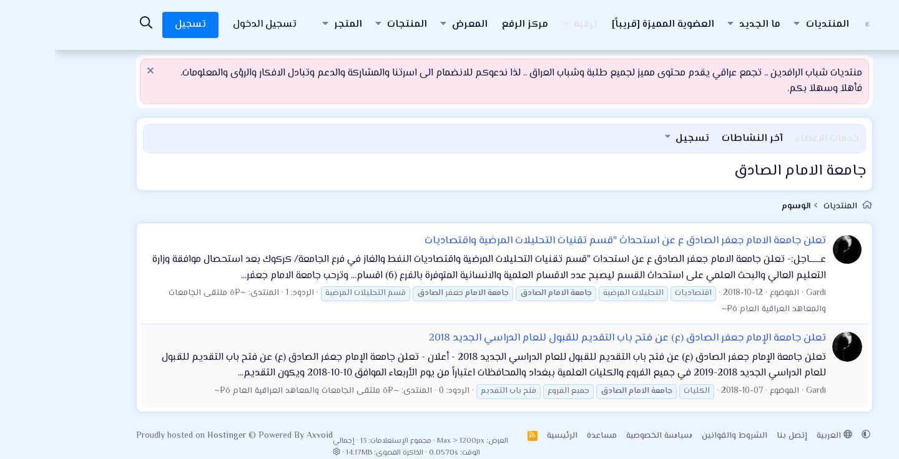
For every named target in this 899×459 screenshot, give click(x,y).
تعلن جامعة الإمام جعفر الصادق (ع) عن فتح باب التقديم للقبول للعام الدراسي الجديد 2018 (572, 338)
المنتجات (352, 24)
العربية (779, 436)
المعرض (415, 24)
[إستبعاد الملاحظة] (97, 72)
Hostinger (173, 436)
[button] (742, 25)
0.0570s (388, 453)
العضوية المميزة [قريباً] (608, 24)
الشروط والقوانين (679, 436)
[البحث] (91, 24)
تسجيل (637, 139)
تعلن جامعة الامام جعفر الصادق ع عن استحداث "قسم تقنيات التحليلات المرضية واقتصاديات (570, 241)
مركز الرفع (470, 24)
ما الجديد (704, 24)
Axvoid (265, 436)
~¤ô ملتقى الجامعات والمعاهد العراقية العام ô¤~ (251, 391)
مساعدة (547, 436)
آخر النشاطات (697, 139)
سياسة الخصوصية (604, 436)
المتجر (293, 24)
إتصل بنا (737, 436)
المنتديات (772, 24)
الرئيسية (507, 436)
